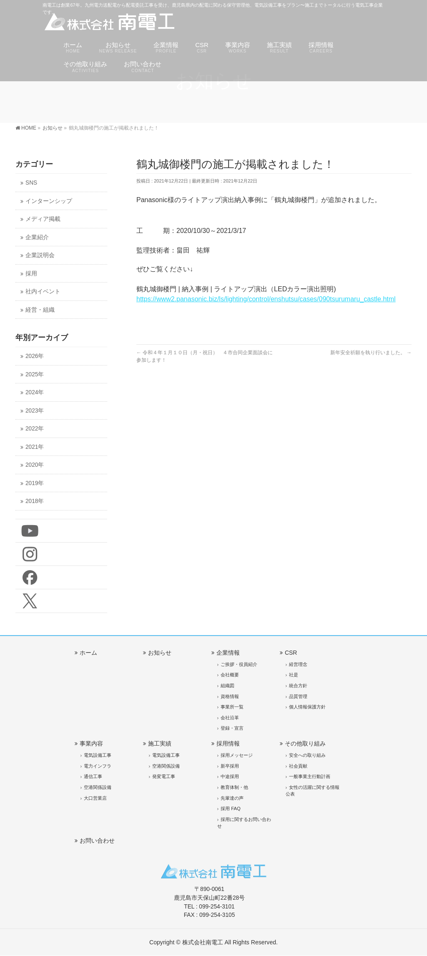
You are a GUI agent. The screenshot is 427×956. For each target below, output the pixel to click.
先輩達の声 (232, 798)
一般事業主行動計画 (309, 776)
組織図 (227, 685)
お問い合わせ (97, 840)
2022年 (34, 428)
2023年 (34, 411)
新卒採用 (230, 765)
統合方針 (298, 685)
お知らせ (159, 652)
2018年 (34, 501)
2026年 (34, 356)
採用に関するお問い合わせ (244, 822)
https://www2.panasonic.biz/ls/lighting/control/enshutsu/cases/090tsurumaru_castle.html (266, 299)
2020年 (34, 465)
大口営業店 (95, 798)
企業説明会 (40, 255)
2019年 (34, 483)
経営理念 (298, 664)
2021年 (34, 447)
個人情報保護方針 (307, 706)
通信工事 (93, 776)
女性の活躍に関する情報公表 (312, 790)
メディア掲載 (42, 219)
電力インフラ (97, 765)
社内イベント (42, 291)
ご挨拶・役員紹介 (239, 664)
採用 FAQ (231, 808)
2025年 (34, 374)
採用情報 (228, 743)
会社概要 (230, 674)
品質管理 (298, 696)
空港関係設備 (97, 787)
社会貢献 (298, 765)
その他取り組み (305, 743)
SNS (31, 183)
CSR (291, 652)
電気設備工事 (97, 755)
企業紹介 (37, 237)
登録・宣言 (232, 728)
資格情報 (230, 696)
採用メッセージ (237, 755)
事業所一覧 (232, 706)
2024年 (34, 392)
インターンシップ (48, 201)
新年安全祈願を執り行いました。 (371, 352)
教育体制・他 (234, 787)
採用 (31, 273)
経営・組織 (40, 310)
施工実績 (159, 743)
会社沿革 (230, 717)
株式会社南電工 (202, 942)
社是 (293, 674)
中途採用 (230, 776)
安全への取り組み (307, 755)
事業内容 (91, 743)
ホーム (88, 652)
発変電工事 (163, 776)
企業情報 (228, 652)
